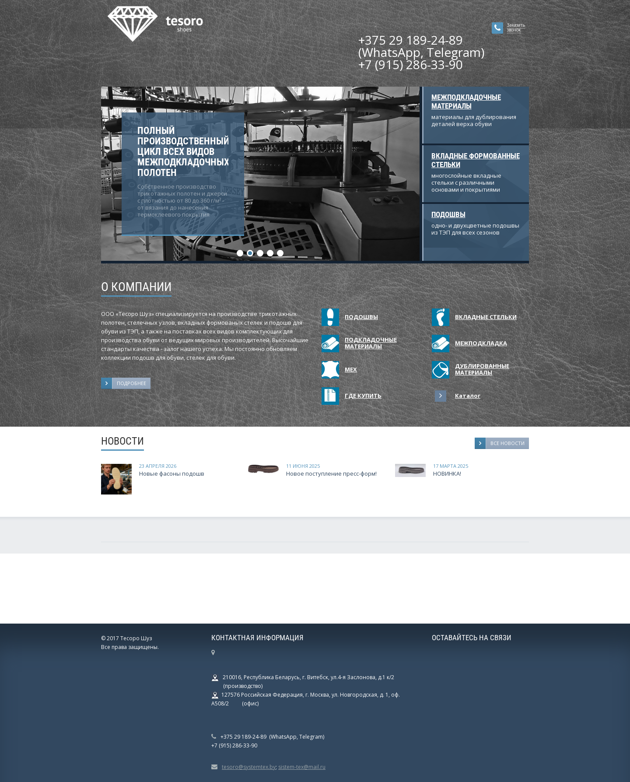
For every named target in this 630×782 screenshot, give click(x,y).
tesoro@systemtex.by (249, 767)
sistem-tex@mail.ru (302, 767)
